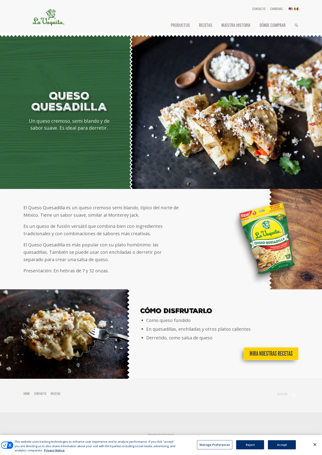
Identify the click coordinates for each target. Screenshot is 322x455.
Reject (250, 447)
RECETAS (55, 393)
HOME (26, 393)
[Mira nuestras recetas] (271, 353)
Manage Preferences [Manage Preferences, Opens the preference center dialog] (214, 447)
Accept (282, 447)
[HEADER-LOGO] (48, 17)
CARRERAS (276, 8)
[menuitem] (259, 9)
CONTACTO (258, 8)
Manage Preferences (161, 434)
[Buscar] (296, 25)
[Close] (315, 447)
